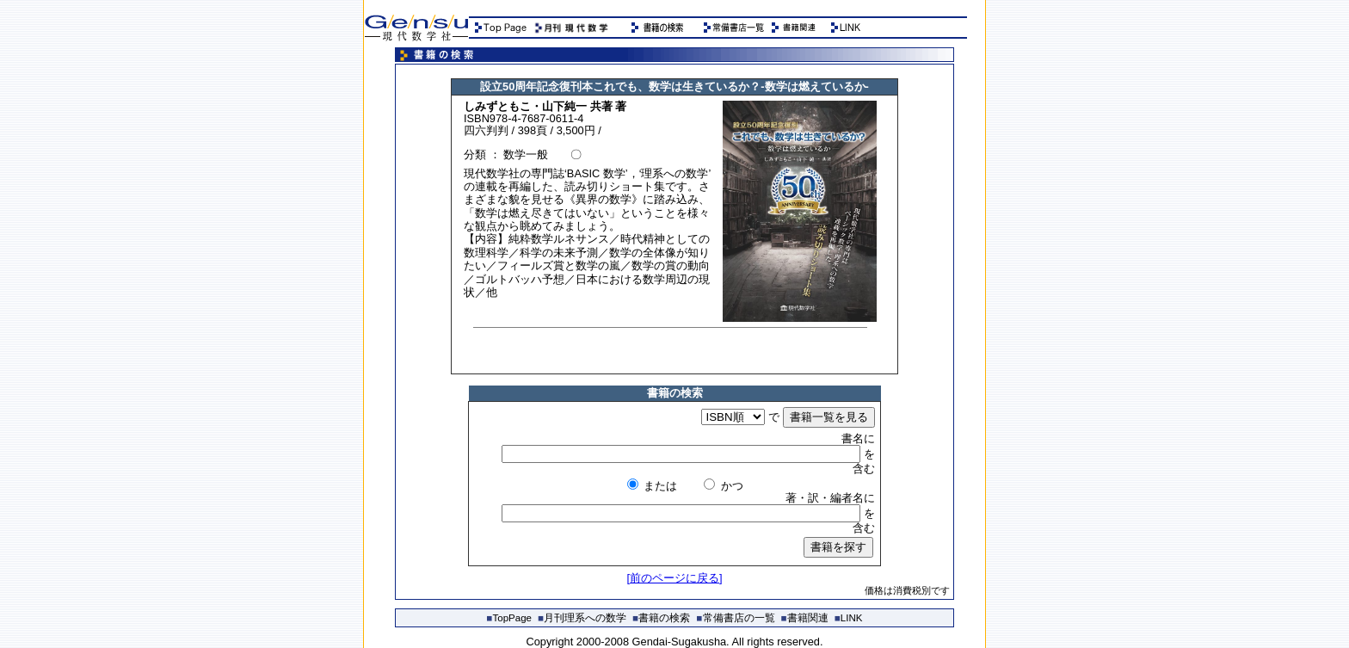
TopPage (509, 618)
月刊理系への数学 (582, 618)
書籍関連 (804, 618)
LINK (849, 618)
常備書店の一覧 (736, 618)
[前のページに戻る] (674, 577)
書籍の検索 (661, 618)
